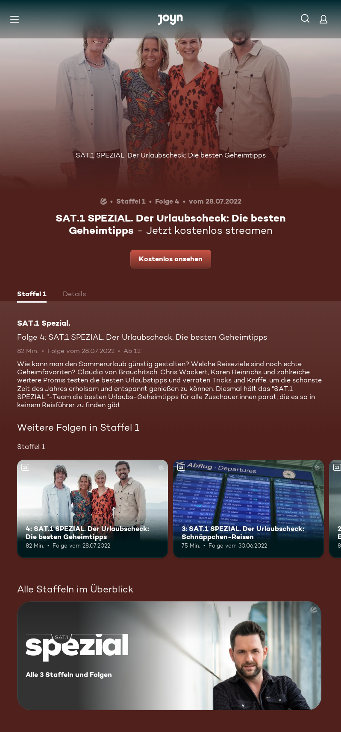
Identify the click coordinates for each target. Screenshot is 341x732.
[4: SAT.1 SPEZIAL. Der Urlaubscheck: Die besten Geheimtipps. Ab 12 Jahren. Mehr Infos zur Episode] (92, 508)
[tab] (31, 295)
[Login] (323, 19)
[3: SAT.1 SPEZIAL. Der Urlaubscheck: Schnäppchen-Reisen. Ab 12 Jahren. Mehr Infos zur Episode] (248, 508)
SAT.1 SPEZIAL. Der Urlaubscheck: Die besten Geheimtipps (171, 155)
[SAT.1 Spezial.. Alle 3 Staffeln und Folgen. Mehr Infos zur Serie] (169, 655)
